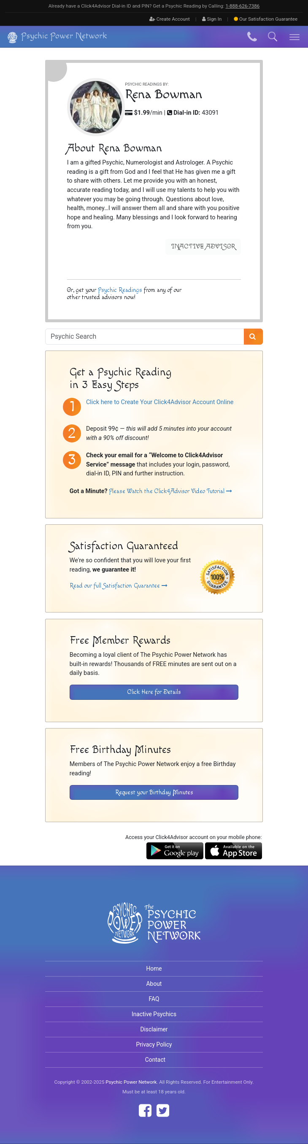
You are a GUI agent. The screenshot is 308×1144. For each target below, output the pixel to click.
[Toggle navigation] (295, 37)
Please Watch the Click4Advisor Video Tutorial (170, 491)
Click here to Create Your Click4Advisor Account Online (159, 402)
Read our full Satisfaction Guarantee (119, 585)
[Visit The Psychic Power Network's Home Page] (154, 930)
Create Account (169, 19)
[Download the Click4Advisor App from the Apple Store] (233, 850)
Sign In (212, 19)
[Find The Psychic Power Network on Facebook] (145, 1110)
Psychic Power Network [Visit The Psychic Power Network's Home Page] (131, 1082)
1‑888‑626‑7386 (242, 6)
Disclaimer (154, 1029)
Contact (155, 1059)
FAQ (154, 999)
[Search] (253, 337)
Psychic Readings (120, 289)
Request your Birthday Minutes (154, 792)
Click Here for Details (154, 692)
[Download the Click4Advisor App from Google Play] (174, 850)
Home (154, 968)
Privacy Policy (154, 1044)
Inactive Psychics (154, 1014)
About (154, 983)
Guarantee (265, 19)
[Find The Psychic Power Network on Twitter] (163, 1110)
